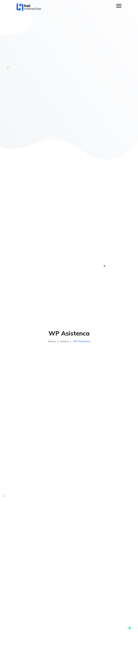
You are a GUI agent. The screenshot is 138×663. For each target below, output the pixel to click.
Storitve (65, 341)
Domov (51, 341)
